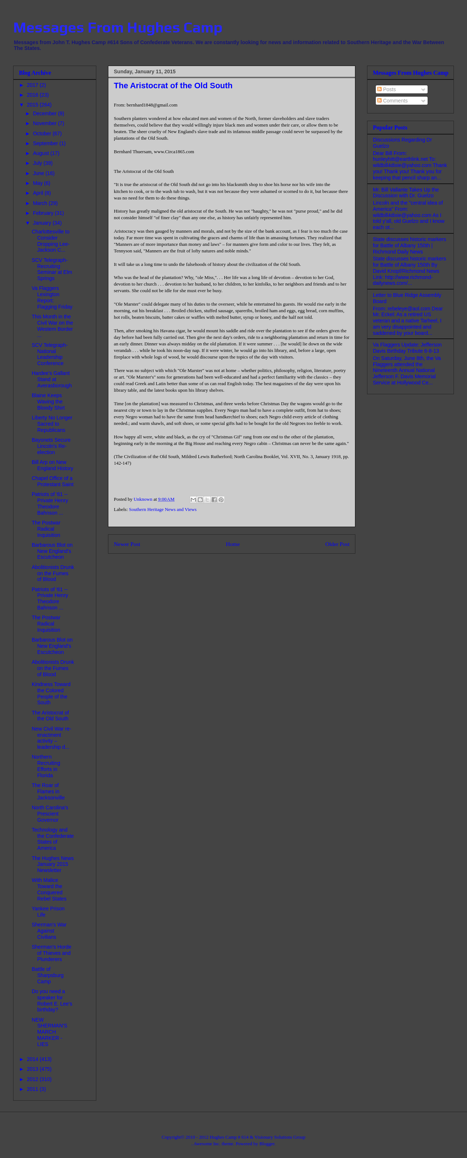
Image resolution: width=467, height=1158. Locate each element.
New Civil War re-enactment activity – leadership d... (51, 738)
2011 (33, 1089)
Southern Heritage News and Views (163, 509)
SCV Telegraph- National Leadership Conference (50, 354)
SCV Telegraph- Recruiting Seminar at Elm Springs (52, 269)
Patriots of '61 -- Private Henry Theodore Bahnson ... (50, 503)
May (38, 183)
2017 (33, 85)
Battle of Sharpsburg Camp (47, 975)
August (41, 153)
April (39, 193)
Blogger (266, 1143)
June (39, 173)
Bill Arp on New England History (52, 465)
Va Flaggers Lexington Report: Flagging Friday (52, 297)
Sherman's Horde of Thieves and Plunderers (52, 953)
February (44, 213)
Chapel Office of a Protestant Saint (53, 481)
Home (233, 544)
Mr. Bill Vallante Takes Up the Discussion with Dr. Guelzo (406, 193)
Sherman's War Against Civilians (49, 931)
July (38, 163)
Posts (386, 89)
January (43, 223)
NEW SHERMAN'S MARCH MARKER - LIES (49, 1032)
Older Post (337, 544)
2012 (33, 1079)
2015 (33, 105)
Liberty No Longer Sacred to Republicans (52, 424)
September (46, 143)
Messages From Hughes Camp (118, 27)
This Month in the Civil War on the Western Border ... (52, 326)
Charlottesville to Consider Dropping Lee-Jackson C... (51, 241)
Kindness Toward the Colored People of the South (51, 693)
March (41, 203)
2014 (33, 1059)
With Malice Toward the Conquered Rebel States (49, 889)
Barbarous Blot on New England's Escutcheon (52, 551)
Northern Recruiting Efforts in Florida (46, 766)
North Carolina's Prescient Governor (50, 814)
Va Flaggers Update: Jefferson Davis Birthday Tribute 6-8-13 (407, 348)
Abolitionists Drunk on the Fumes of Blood (53, 573)
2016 (33, 95)
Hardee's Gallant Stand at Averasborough (52, 379)
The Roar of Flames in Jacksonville (48, 791)
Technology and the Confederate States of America (53, 839)
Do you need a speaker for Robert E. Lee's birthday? (52, 1000)
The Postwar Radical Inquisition (46, 529)
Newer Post (127, 544)
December (45, 113)
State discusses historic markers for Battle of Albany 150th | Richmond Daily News (409, 245)
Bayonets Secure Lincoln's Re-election (51, 446)
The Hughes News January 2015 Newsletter (53, 864)
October (43, 133)
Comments (392, 101)
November (45, 123)
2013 (33, 1069)
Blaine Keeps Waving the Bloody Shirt (48, 401)
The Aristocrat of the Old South (50, 716)
